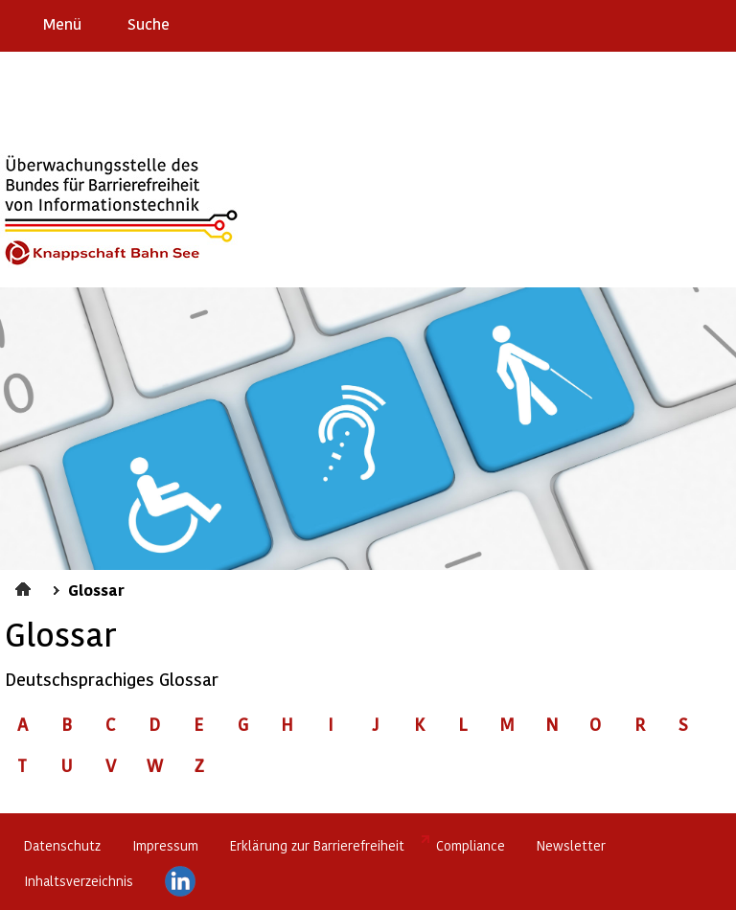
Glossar (96, 589)
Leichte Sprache (713, 23)
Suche (148, 23)
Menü (62, 23)
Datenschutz (62, 845)
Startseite (25, 586)
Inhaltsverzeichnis (78, 881)
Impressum (165, 845)
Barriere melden (641, 23)
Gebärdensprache (678, 23)
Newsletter (571, 845)
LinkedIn (180, 881)
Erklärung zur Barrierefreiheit (317, 845)
